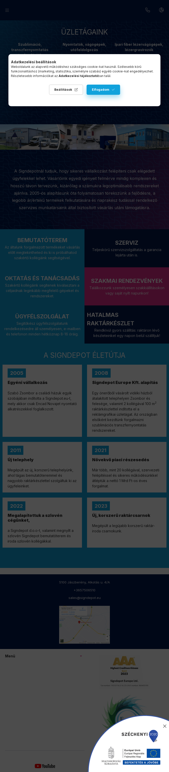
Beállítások (63, 89)
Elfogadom (100, 89)
